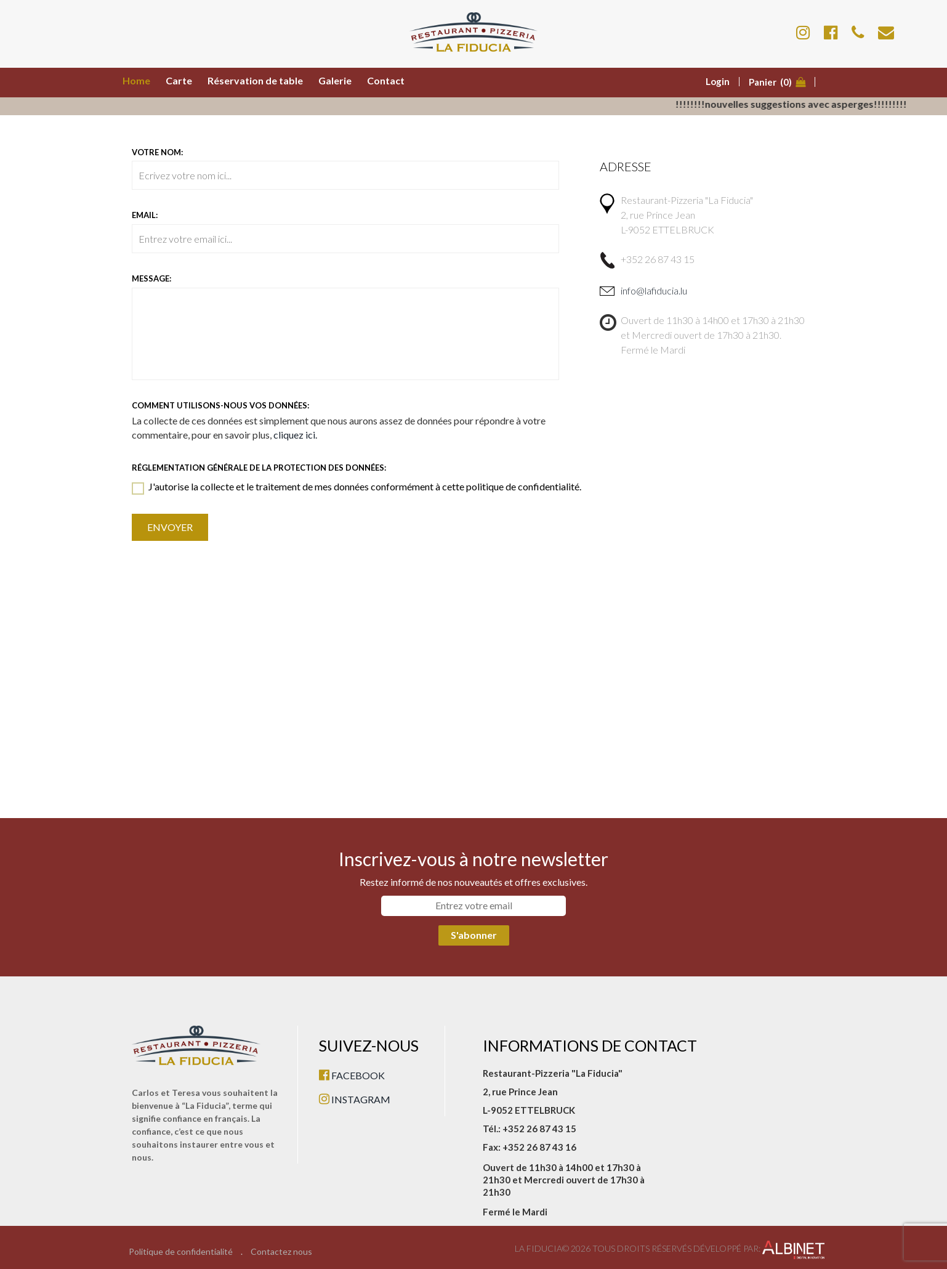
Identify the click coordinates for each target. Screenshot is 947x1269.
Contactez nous (281, 1251)
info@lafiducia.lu (654, 290)
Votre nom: (157, 152)
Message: (151, 278)
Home (136, 80)
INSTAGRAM (354, 1099)
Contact (386, 80)
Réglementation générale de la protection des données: (259, 467)
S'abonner (474, 935)
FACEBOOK (352, 1075)
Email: (145, 215)
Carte (179, 80)
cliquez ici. (295, 434)
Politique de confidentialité (181, 1251)
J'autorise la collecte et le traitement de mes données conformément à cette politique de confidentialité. (356, 487)
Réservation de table (255, 80)
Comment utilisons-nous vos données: (220, 405)
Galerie (335, 80)
